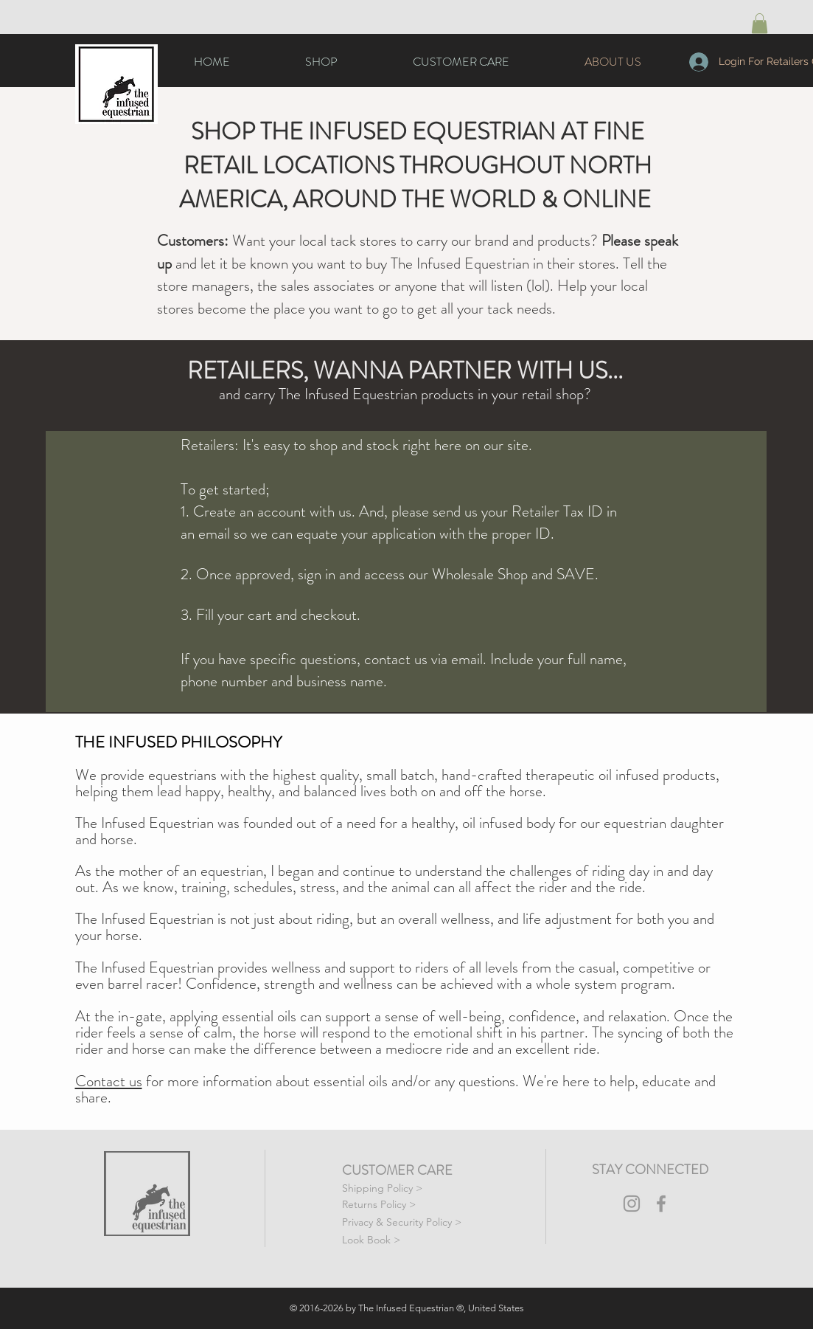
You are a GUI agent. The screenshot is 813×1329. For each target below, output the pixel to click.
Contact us (108, 1081)
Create (216, 511)
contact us (396, 659)
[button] (759, 23)
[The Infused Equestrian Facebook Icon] (661, 1203)
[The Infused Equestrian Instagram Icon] (632, 1203)
